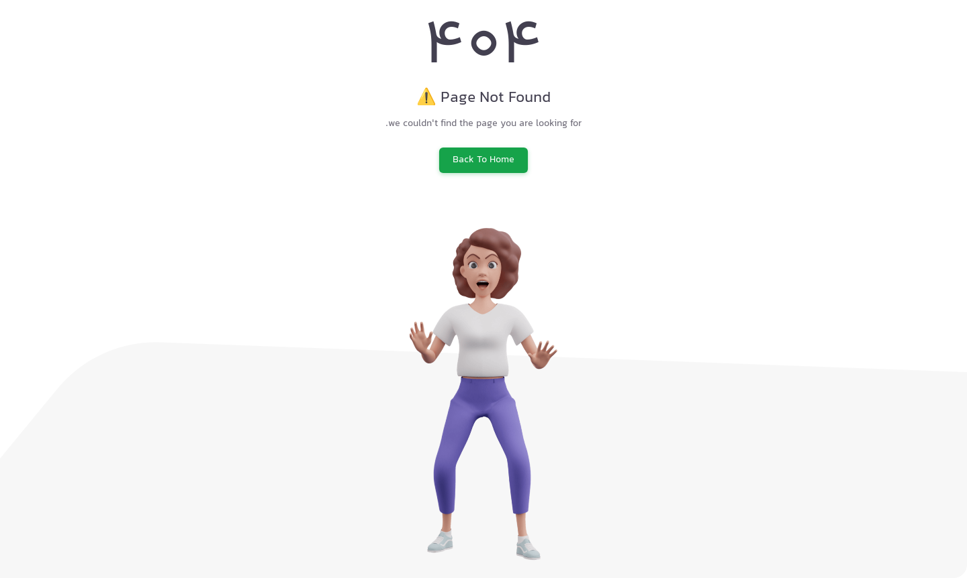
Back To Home (483, 160)
